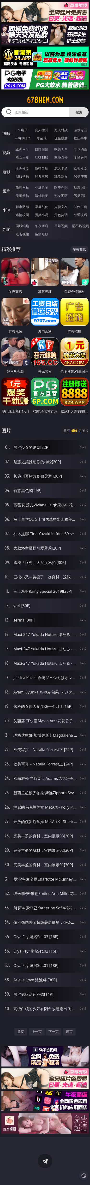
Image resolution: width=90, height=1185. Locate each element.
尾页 (69, 1031)
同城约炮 (22, 226)
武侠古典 (80, 206)
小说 (6, 210)
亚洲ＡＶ (22, 149)
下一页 (53, 1031)
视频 (6, 152)
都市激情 (22, 206)
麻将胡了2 (22, 138)
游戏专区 (80, 130)
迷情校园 (22, 215)
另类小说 (41, 215)
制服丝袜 (22, 176)
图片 (6, 191)
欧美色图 (61, 187)
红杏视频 (22, 234)
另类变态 (80, 176)
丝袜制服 (41, 157)
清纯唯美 (41, 195)
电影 (6, 171)
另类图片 (80, 195)
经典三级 (41, 176)
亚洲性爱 (22, 168)
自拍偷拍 (41, 149)
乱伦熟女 (61, 176)
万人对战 (61, 130)
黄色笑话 (61, 215)
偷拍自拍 (41, 168)
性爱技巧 (80, 215)
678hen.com (45, 100)
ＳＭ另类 (80, 157)
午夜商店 (41, 226)
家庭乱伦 (41, 206)
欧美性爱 (80, 168)
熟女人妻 (22, 157)
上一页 (37, 1031)
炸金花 (41, 138)
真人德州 (41, 130)
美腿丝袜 (22, 195)
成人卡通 (61, 168)
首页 (20, 1031)
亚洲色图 (41, 187)
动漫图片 (80, 187)
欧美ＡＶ (61, 149)
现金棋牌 (61, 138)
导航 (6, 229)
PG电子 (22, 130)
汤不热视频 (80, 226)
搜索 (79, 112)
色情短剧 (41, 234)
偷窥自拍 (22, 187)
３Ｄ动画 (80, 149)
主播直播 (61, 157)
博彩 (6, 133)
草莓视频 (61, 226)
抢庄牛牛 (80, 138)
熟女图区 (61, 195)
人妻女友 (61, 206)
